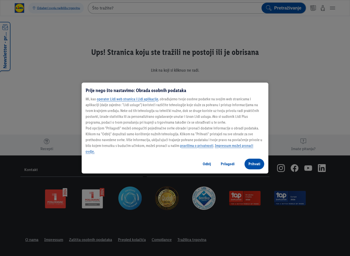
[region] (175, 128)
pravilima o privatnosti (196, 145)
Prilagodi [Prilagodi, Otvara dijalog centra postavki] (228, 164)
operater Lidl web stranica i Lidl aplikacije (127, 99)
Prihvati (254, 164)
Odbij (207, 164)
